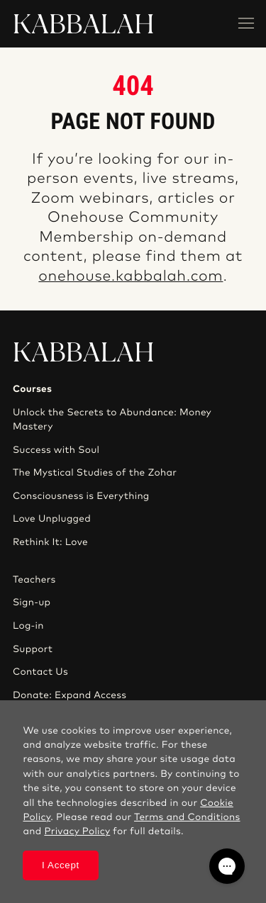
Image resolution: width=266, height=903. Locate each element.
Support (32, 649)
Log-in (28, 626)
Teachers (34, 580)
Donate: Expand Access (69, 695)
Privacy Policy (77, 831)
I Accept (60, 865)
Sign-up (31, 602)
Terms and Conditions (187, 817)
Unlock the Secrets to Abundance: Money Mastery (112, 420)
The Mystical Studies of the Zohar (95, 473)
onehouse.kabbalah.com (130, 276)
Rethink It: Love (50, 542)
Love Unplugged (52, 519)
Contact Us (40, 672)
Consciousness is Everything (81, 496)
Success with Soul (56, 450)
